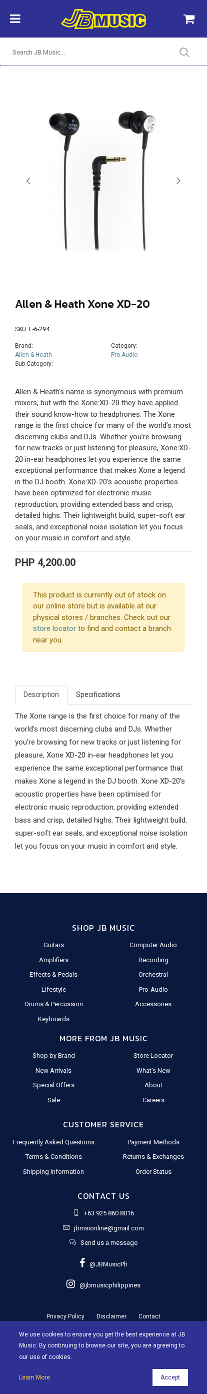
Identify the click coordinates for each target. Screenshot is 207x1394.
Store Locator (153, 1055)
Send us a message (109, 1242)
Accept (170, 1377)
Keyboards (54, 1019)
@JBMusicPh (104, 1264)
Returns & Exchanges (153, 1156)
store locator (54, 628)
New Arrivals (54, 1070)
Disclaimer (111, 1316)
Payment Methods (154, 1142)
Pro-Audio (124, 354)
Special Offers (53, 1085)
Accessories (153, 1004)
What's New (153, 1070)
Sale (54, 1100)
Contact (149, 1316)
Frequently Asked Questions (53, 1142)
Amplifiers (53, 960)
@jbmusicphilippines (103, 1285)
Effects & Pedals (54, 974)
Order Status (154, 1171)
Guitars (54, 945)
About (153, 1085)
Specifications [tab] (98, 694)
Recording (153, 960)
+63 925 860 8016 (109, 1213)
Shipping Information (53, 1171)
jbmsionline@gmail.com (109, 1228)
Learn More (34, 1377)
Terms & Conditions (54, 1156)
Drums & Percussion (53, 1004)
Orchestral (153, 974)
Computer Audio (153, 945)
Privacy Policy (65, 1316)
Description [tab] (41, 694)
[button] (28, 181)
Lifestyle (54, 989)
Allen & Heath (33, 354)
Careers (153, 1100)
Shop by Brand (53, 1055)
